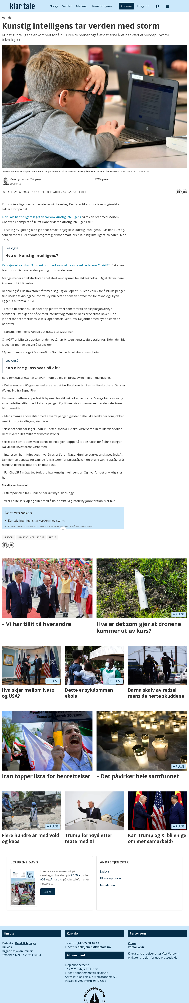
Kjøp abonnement (77, 965)
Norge (54, 6)
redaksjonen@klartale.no (93, 947)
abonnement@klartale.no (91, 973)
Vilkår (132, 943)
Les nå (47, 891)
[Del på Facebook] (178, 191)
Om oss (7, 947)
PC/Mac (76, 875)
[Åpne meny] (167, 6)
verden (8, 537)
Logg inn (143, 6)
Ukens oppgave (101, 6)
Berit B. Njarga (25, 943)
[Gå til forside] (22, 6)
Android (56, 879)
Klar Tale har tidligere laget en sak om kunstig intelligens (41, 217)
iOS (42, 879)
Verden (67, 6)
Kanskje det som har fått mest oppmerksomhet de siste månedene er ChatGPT (56, 265)
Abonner (126, 6)
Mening (81, 6)
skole (52, 537)
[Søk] (157, 6)
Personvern (136, 947)
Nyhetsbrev (107, 885)
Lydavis (105, 871)
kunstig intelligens (31, 537)
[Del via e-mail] (184, 191)
